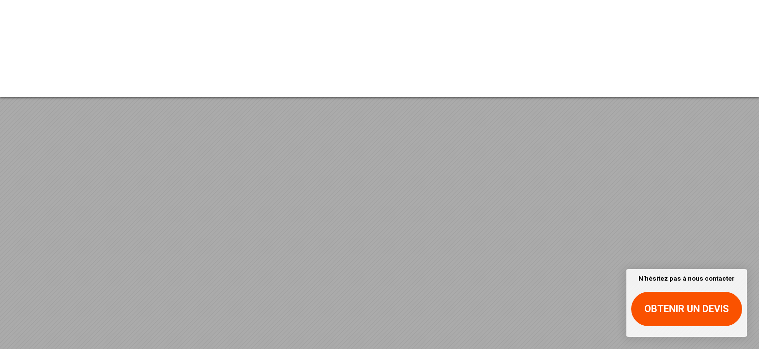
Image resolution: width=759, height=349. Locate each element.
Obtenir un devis (686, 309)
